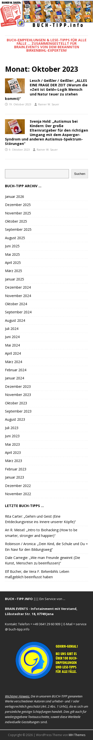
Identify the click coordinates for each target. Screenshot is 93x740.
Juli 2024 (11, 328)
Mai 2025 (12, 254)
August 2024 (15, 320)
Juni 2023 (12, 436)
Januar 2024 (14, 378)
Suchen (79, 174)
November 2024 (18, 295)
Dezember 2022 (18, 485)
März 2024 (13, 361)
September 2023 (18, 411)
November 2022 (18, 493)
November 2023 (18, 394)
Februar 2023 (15, 469)
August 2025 (15, 237)
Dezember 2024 (18, 287)
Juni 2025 (12, 246)
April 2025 (13, 262)
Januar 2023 (14, 477)
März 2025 (13, 270)
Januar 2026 (14, 196)
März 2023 (13, 460)
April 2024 (13, 353)
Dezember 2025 (18, 204)
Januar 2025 (14, 279)
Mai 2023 (12, 444)
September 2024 (18, 312)
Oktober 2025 (16, 221)
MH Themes (77, 735)
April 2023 (13, 452)
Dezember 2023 (18, 386)
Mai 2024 (12, 345)
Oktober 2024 (16, 303)
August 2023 (15, 419)
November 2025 (18, 213)
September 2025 (18, 229)
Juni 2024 (12, 336)
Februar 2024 (15, 370)
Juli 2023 (11, 427)
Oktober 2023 (16, 403)
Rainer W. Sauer (48, 104)
